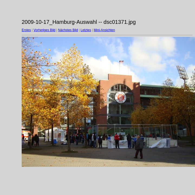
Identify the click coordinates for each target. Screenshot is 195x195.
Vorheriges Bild (45, 30)
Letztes (86, 30)
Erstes (26, 30)
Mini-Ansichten (104, 30)
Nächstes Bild (68, 30)
